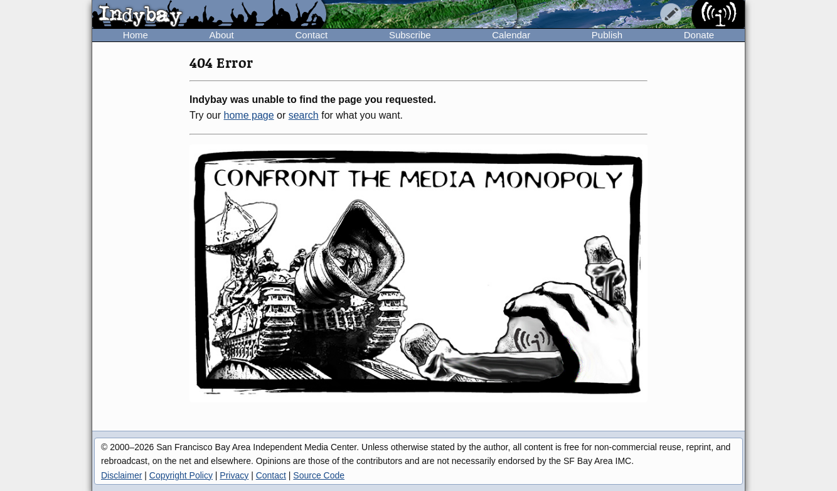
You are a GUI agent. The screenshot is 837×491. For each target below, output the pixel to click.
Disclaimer (121, 475)
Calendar (511, 35)
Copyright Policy (181, 475)
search (304, 115)
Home (135, 35)
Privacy (234, 475)
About (222, 35)
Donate (699, 35)
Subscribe (410, 35)
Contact (311, 35)
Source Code (318, 475)
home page (249, 115)
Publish (607, 35)
